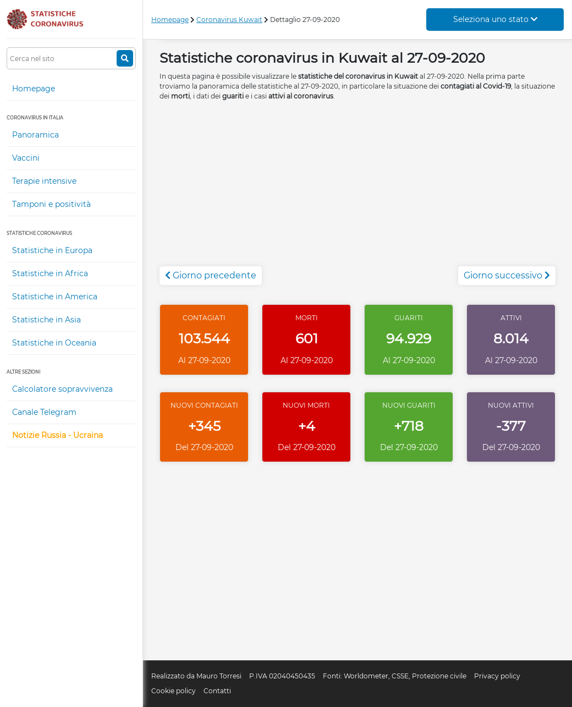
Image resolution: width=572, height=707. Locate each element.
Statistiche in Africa (50, 273)
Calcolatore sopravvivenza (62, 389)
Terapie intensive (44, 181)
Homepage (33, 89)
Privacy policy (497, 676)
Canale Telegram (44, 412)
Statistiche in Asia (46, 320)
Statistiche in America (54, 297)
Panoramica (35, 135)
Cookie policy (173, 691)
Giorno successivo (507, 275)
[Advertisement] (358, 189)
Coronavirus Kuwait (229, 19)
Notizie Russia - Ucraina (57, 435)
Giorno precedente (210, 275)
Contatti (217, 691)
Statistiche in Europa (52, 250)
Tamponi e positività (51, 204)
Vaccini (26, 158)
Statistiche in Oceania (54, 343)
